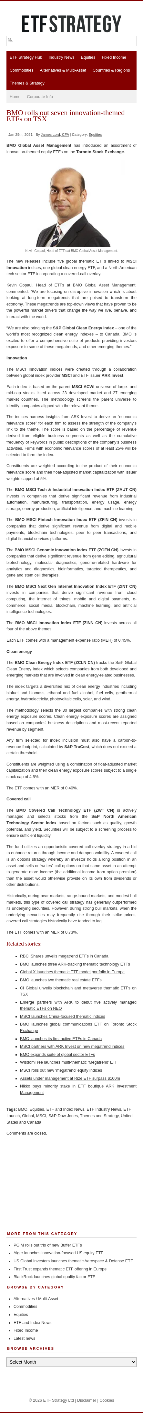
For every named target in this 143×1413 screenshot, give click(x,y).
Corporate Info (40, 97)
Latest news (24, 1338)
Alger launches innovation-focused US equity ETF (58, 1253)
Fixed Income (114, 57)
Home (15, 97)
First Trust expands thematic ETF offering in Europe (60, 1269)
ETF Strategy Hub (26, 57)
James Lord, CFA (55, 134)
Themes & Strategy (27, 83)
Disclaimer (86, 1400)
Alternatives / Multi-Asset (36, 1299)
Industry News (62, 57)
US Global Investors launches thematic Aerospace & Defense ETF (73, 1261)
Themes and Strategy (99, 1116)
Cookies (106, 1400)
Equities (88, 57)
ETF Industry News (104, 1109)
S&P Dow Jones (63, 1116)
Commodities (21, 70)
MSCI (41, 1116)
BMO (22, 1109)
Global (28, 1116)
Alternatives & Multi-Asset (63, 70)
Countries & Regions (111, 70)
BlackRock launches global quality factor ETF (54, 1277)
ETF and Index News (65, 1109)
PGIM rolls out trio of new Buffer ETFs (48, 1245)
